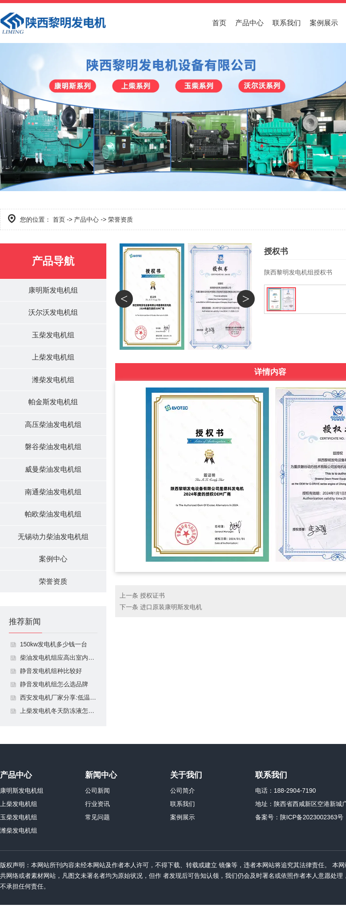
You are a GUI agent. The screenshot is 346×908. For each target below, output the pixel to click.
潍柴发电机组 (53, 380)
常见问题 (97, 820)
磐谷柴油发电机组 (53, 448)
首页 (219, 23)
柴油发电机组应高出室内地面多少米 (58, 660)
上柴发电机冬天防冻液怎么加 (58, 713)
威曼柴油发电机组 (53, 471)
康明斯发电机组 (53, 290)
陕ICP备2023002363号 (311, 820)
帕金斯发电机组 (53, 403)
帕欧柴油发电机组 (53, 516)
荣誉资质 (53, 584)
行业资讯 (97, 806)
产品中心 (249, 23)
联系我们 (286, 23)
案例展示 (324, 23)
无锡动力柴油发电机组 (53, 539)
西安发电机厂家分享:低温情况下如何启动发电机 (58, 700)
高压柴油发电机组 (53, 426)
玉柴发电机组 (53, 335)
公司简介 (182, 793)
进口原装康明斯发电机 (171, 607)
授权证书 (152, 595)
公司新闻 (97, 793)
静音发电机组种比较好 (51, 673)
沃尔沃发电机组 (53, 313)
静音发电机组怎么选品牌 (54, 687)
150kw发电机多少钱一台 (53, 647)
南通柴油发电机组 (53, 493)
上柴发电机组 (53, 358)
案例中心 (53, 561)
